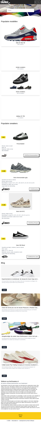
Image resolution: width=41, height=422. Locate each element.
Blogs (20, 416)
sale (28, 391)
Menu (37, 2)
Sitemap (20, 414)
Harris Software (30, 420)
